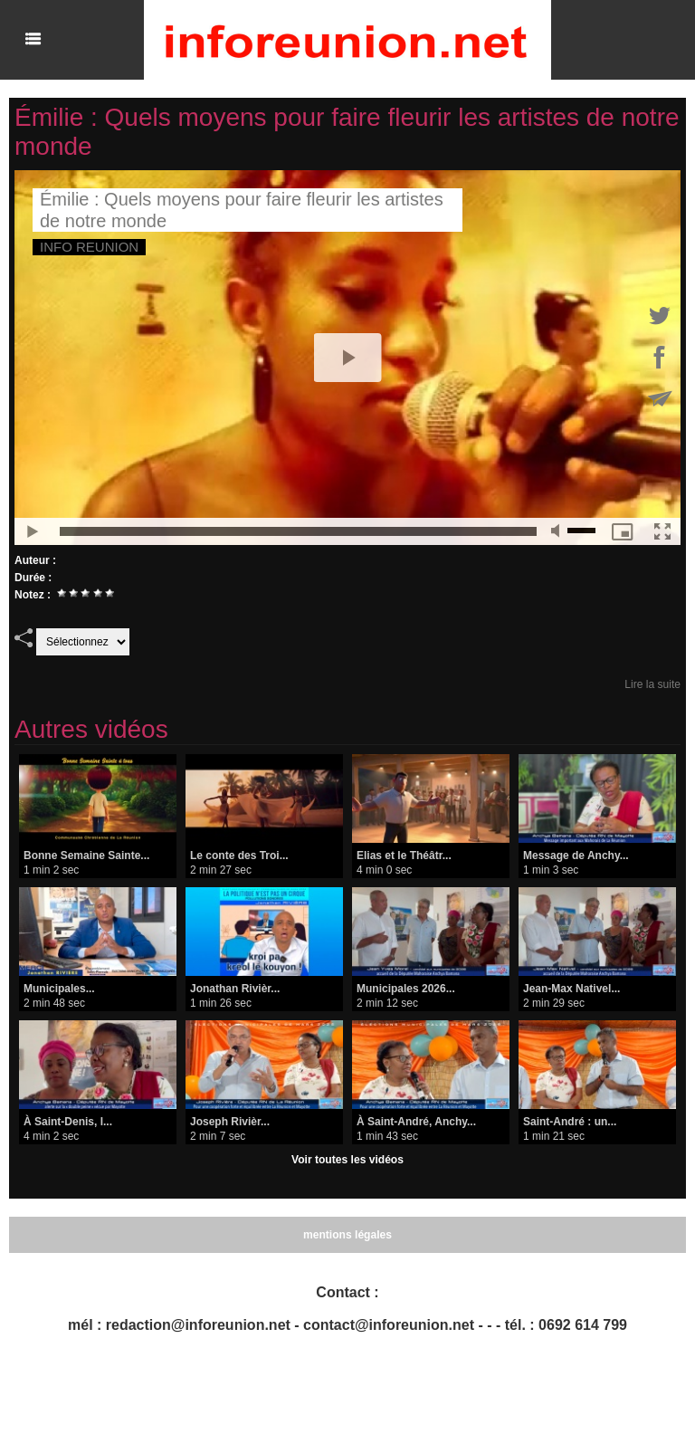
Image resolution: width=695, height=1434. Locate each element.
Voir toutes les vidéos (347, 1159)
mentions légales (347, 1234)
